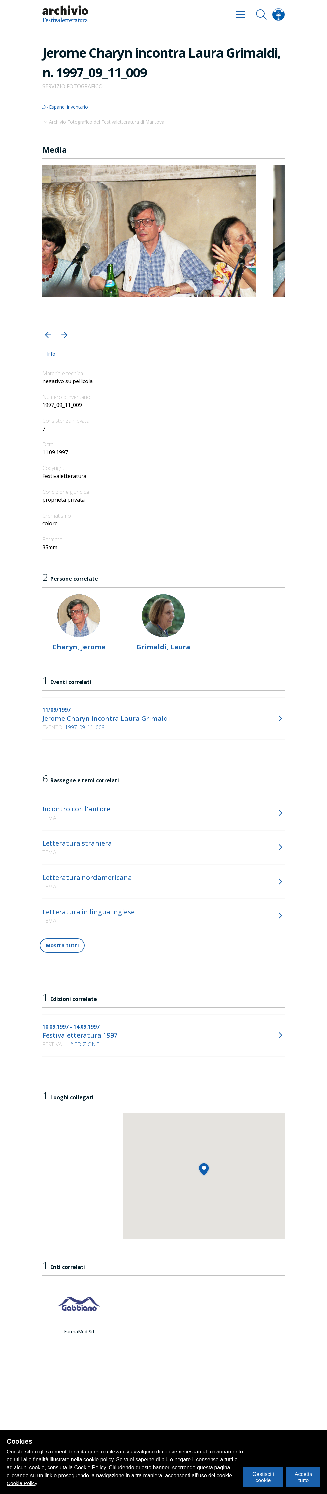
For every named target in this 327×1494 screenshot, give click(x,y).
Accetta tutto (303, 1477)
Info (49, 354)
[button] (48, 335)
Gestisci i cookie (263, 1477)
